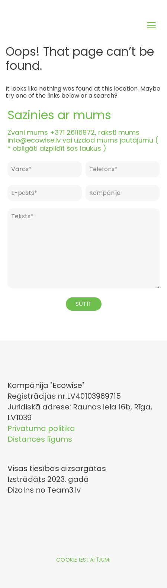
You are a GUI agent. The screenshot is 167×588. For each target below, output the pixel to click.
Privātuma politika (41, 428)
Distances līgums (39, 439)
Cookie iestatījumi (83, 559)
